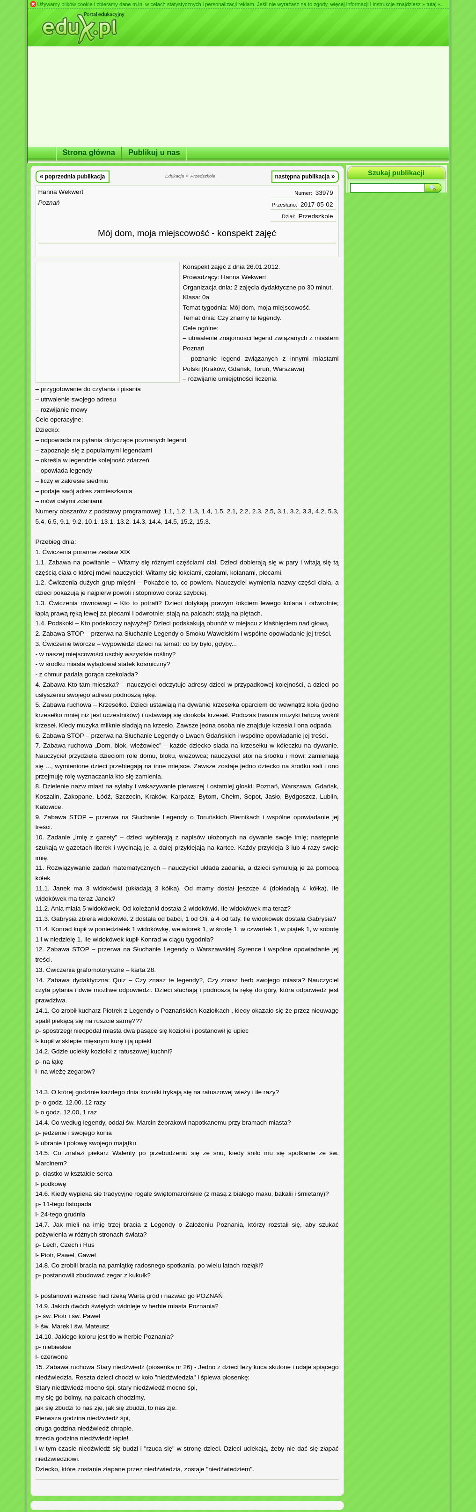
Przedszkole (315, 216)
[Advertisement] (107, 322)
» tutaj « (431, 4)
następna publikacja (305, 176)
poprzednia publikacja (72, 176)
